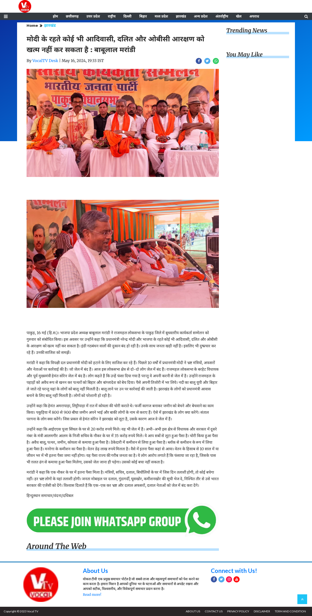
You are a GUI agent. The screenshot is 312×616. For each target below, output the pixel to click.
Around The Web (57, 546)
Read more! (92, 594)
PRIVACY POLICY (238, 611)
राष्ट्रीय (112, 16)
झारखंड (181, 16)
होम (55, 16)
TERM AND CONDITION (290, 611)
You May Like (244, 54)
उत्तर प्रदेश (93, 16)
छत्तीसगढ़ (72, 16)
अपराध (254, 16)
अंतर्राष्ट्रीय (221, 16)
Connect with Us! (234, 570)
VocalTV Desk (45, 60)
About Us (95, 570)
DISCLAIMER (262, 611)
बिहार (143, 16)
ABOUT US (193, 611)
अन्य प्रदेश (200, 16)
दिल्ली (127, 16)
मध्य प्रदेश (161, 16)
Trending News (246, 30)
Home (32, 25)
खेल (239, 16)
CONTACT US (214, 611)
